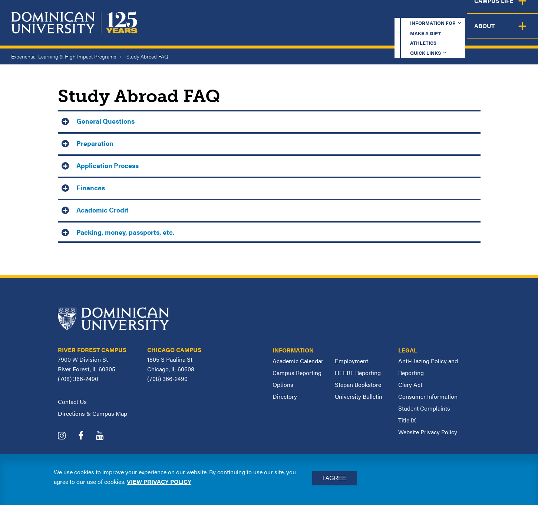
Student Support (395, 31)
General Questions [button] (105, 121)
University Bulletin (358, 396)
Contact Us (72, 401)
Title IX (407, 420)
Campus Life (464, 31)
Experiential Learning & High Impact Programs (63, 56)
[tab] (269, 120)
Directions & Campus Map (92, 413)
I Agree (334, 478)
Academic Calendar (298, 361)
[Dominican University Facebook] (86, 436)
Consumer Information (428, 396)
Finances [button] (90, 187)
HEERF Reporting (358, 372)
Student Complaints (424, 408)
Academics (252, 31)
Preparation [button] (94, 143)
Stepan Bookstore (358, 384)
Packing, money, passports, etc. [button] (125, 232)
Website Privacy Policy (427, 432)
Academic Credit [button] (102, 209)
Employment (351, 361)
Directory (285, 396)
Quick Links (432, 12)
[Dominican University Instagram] (67, 436)
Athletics (382, 12)
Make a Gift (331, 12)
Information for (265, 12)
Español (488, 12)
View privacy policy (159, 481)
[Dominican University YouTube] (105, 436)
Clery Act (410, 384)
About (516, 31)
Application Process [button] (107, 165)
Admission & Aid (318, 31)
